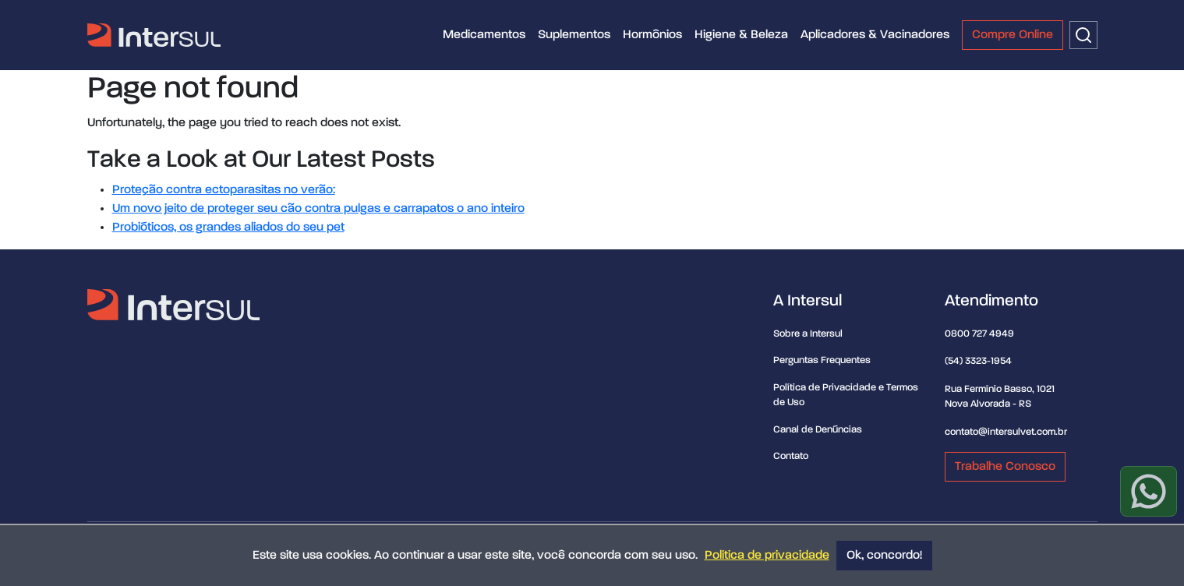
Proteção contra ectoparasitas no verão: (223, 190)
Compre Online (1012, 35)
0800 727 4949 (979, 334)
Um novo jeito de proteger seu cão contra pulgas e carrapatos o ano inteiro (318, 209)
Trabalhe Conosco (1005, 467)
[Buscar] (1083, 35)
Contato (790, 456)
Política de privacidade (767, 555)
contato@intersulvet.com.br (1006, 432)
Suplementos (574, 35)
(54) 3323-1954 (978, 361)
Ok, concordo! (884, 555)
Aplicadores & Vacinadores (875, 35)
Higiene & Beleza (741, 35)
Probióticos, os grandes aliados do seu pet (228, 227)
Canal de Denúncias (817, 430)
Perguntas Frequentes (822, 360)
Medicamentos (484, 35)
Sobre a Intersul (808, 334)
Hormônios (652, 35)
